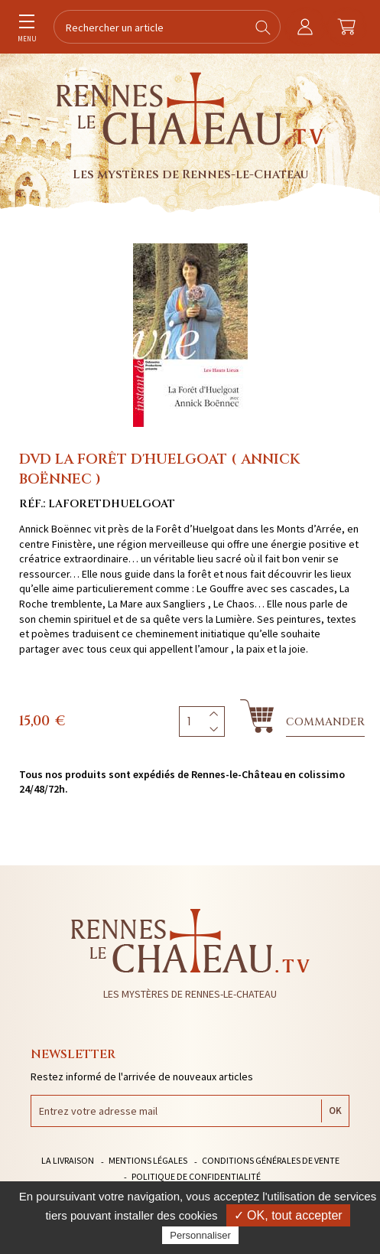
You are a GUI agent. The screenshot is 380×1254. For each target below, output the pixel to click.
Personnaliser (200, 1235)
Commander (325, 722)
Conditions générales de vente (270, 1160)
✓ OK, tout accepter (288, 1215)
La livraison (67, 1160)
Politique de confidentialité (196, 1176)
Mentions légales (148, 1160)
